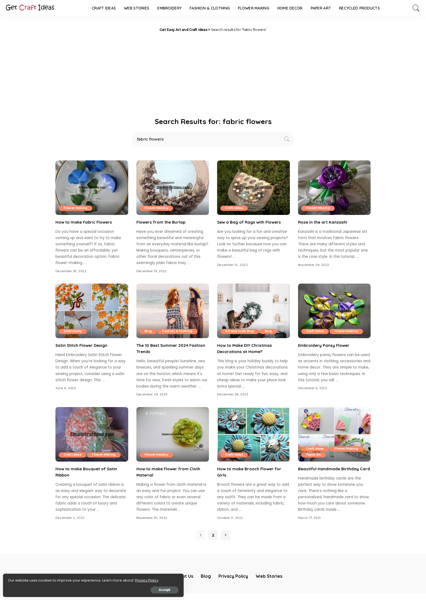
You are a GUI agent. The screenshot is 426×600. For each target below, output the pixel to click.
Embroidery (73, 331)
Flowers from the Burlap (162, 222)
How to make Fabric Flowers (85, 222)
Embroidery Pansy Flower (325, 345)
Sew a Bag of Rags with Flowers (251, 222)
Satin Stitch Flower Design (83, 345)
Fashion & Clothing (179, 331)
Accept (66, 588)
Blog (148, 331)
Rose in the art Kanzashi (323, 222)
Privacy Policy (21, 578)
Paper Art (314, 455)
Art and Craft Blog (240, 331)
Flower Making (76, 208)
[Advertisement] (213, 73)
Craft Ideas (234, 208)
